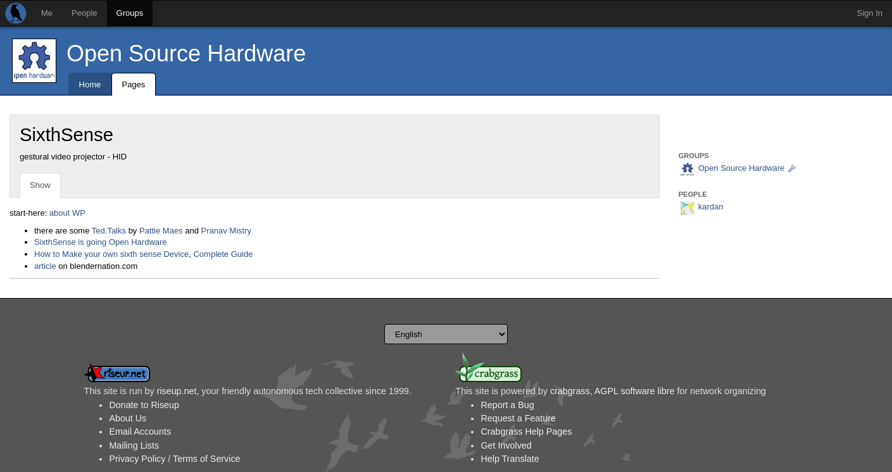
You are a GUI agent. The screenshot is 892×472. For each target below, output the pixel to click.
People (84, 13)
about (59, 213)
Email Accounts (140, 431)
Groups (130, 13)
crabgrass (570, 391)
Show (40, 185)
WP (78, 213)
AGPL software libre (634, 391)
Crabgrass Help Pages (526, 431)
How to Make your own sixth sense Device (111, 254)
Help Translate (510, 459)
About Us (127, 418)
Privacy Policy (137, 459)
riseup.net (177, 391)
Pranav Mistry (226, 230)
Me (47, 13)
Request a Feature (518, 418)
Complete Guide (223, 254)
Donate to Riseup (144, 405)
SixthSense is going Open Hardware (100, 242)
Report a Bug (507, 405)
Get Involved (506, 445)
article (45, 266)
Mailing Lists (134, 445)
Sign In (870, 13)
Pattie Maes (161, 230)
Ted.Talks (109, 230)
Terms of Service (206, 459)
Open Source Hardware (186, 53)
